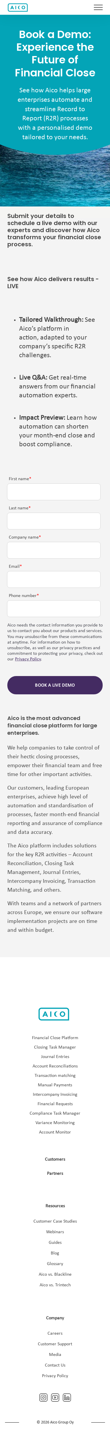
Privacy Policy (28, 659)
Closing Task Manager (55, 1047)
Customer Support (55, 1344)
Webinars (55, 1232)
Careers (55, 1333)
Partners (55, 1173)
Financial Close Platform (55, 1038)
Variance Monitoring (55, 1123)
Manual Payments (55, 1085)
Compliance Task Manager (55, 1113)
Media (55, 1354)
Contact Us (55, 1365)
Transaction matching (55, 1075)
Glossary (55, 1264)
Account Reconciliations (55, 1066)
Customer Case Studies (55, 1221)
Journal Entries (55, 1056)
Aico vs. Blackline (55, 1274)
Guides (55, 1242)
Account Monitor (55, 1132)
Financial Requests (55, 1104)
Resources (55, 1206)
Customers (55, 1159)
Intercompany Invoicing (55, 1094)
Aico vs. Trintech (55, 1285)
